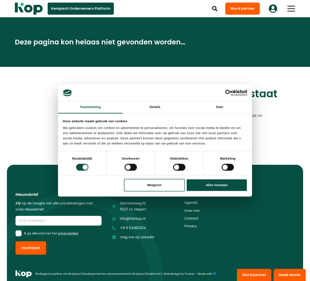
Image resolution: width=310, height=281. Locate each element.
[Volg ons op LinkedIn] (116, 237)
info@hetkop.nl (133, 218)
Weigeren (154, 185)
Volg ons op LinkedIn (137, 237)
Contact (191, 218)
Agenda (190, 202)
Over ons (192, 210)
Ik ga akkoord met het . (52, 233)
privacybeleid (68, 233)
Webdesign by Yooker (178, 274)
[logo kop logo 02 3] (29, 9)
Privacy (190, 226)
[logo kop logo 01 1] (24, 274)
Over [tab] (220, 107)
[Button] (273, 8)
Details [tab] (155, 107)
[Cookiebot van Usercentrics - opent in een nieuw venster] (228, 92)
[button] (215, 8)
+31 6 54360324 (133, 227)
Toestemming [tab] (90, 107)
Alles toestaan (217, 185)
